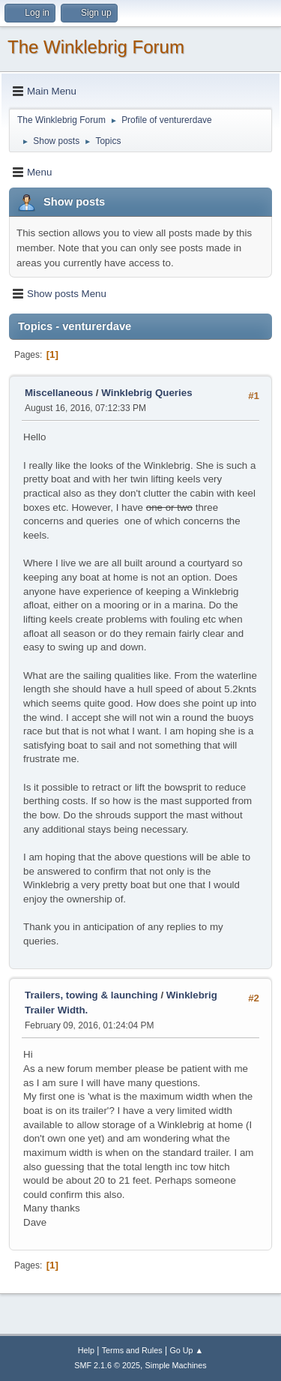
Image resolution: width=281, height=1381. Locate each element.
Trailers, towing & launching (91, 995)
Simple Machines (176, 1365)
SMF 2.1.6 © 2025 (107, 1365)
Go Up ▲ (186, 1350)
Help (86, 1350)
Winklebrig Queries (146, 392)
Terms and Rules (132, 1350)
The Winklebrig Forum (95, 47)
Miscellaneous (59, 392)
